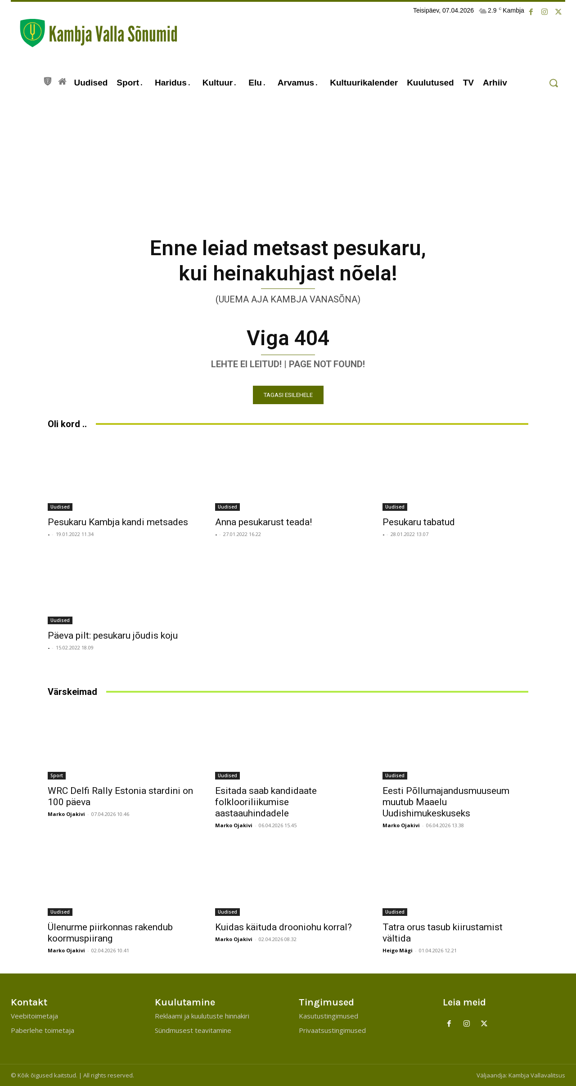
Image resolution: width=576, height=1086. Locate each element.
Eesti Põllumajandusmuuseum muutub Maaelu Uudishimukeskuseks (445, 802)
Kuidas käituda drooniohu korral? (283, 927)
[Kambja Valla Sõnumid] (94, 33)
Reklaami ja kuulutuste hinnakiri (202, 1015)
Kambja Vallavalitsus (536, 1075)
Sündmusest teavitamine (193, 1030)
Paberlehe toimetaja (42, 1030)
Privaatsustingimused (332, 1030)
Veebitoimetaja (34, 1015)
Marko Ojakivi (66, 814)
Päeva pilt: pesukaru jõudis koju (113, 635)
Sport (56, 775)
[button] (553, 83)
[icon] (47, 80)
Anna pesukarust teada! (263, 522)
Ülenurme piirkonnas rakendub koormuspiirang (110, 933)
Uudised (60, 507)
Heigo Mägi (397, 950)
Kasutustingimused (328, 1015)
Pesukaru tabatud (418, 522)
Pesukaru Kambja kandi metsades (118, 522)
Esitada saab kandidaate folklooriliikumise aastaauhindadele (266, 802)
